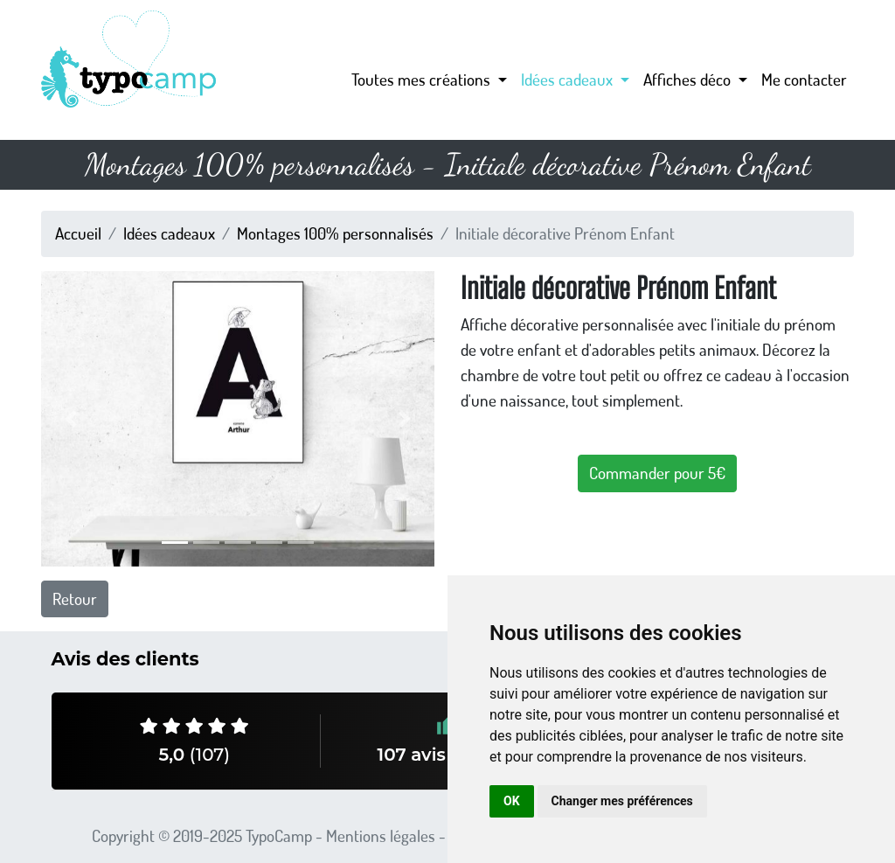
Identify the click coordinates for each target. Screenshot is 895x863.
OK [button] (511, 801)
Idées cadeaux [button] (568, 79)
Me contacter (804, 79)
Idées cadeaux (169, 233)
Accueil (78, 233)
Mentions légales (380, 835)
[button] (71, 419)
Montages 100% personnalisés (335, 233)
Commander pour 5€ (657, 473)
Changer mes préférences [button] (622, 801)
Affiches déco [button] (688, 79)
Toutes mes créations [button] (422, 79)
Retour (74, 598)
